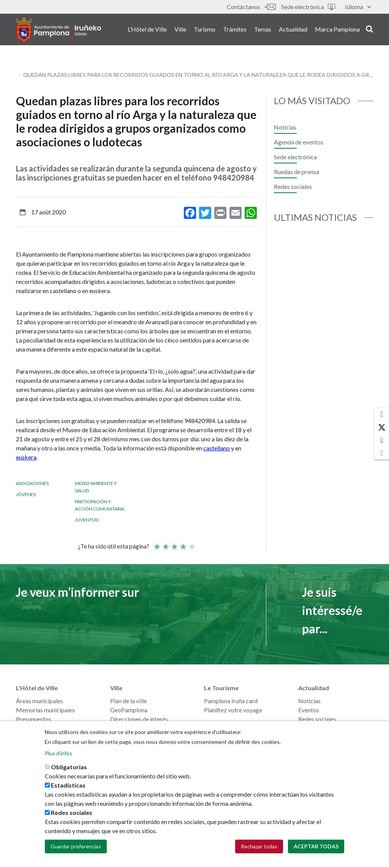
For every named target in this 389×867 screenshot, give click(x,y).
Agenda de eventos (298, 142)
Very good (191, 543)
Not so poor (165, 543)
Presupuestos (33, 719)
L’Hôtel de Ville (147, 29)
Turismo (204, 29)
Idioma (358, 6)
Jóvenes (26, 494)
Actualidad (293, 29)
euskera (26, 457)
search (369, 29)
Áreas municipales (39, 700)
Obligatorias (69, 766)
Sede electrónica (308, 6)
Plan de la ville (128, 700)
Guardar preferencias (76, 846)
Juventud (86, 520)
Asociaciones (32, 483)
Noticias (285, 127)
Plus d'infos (58, 753)
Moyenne (174, 543)
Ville (180, 29)
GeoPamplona (128, 709)
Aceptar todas (316, 846)
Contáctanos (251, 6)
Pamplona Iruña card (231, 700)
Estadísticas (68, 785)
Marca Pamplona (337, 29)
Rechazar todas (259, 846)
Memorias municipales (45, 709)
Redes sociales (293, 186)
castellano (216, 448)
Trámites (235, 29)
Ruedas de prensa (296, 171)
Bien (182, 543)
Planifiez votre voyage (233, 709)
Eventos (308, 709)
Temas (262, 29)
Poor (156, 543)
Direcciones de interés (139, 719)
